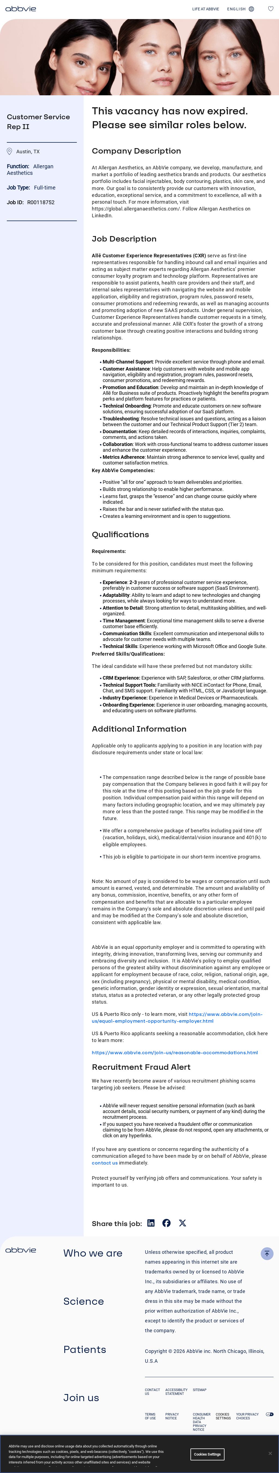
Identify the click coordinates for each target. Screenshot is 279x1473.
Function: (19, 166)
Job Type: (18, 187)
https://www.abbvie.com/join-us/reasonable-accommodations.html (175, 1052)
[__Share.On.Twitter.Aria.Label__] (182, 1224)
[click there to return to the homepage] (20, 1250)
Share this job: (117, 1223)
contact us (105, 1163)
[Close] (270, 1453)
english (236, 9)
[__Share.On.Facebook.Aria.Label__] (167, 1224)
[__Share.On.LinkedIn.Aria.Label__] (151, 1224)
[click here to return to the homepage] (20, 9)
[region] (139, 1454)
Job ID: (15, 202)
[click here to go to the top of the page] (267, 1253)
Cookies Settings (223, 1416)
